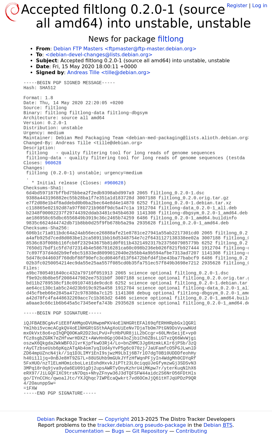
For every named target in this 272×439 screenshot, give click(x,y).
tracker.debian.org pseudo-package (142, 425)
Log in (259, 5)
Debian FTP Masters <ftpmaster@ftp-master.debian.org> (125, 49)
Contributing (191, 431)
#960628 (113, 183)
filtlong (171, 39)
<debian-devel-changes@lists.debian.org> (99, 55)
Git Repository (150, 431)
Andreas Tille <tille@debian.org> (108, 72)
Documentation (84, 431)
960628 (53, 163)
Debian (46, 419)
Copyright (117, 419)
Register (237, 5)
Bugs (118, 431)
